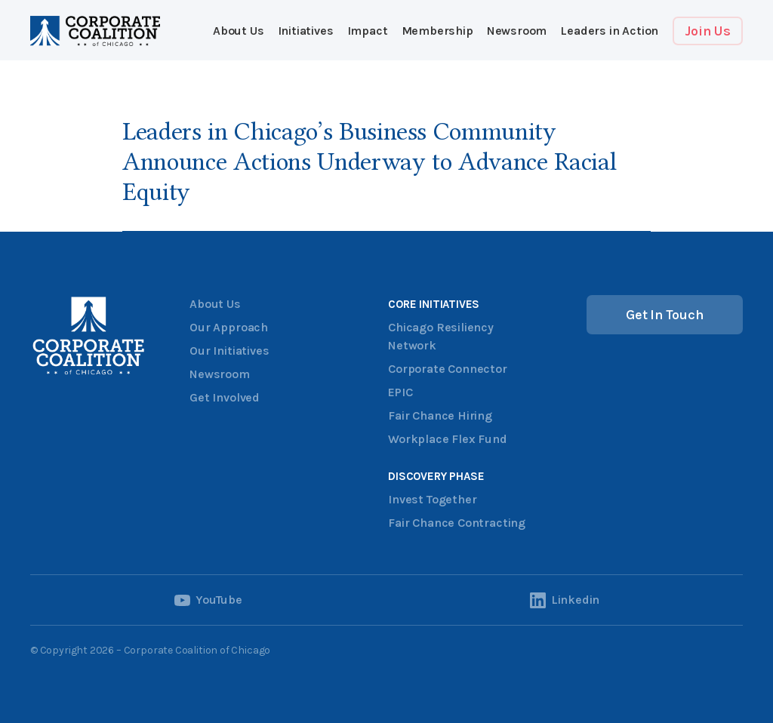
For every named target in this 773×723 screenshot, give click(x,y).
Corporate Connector (447, 369)
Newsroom (517, 30)
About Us (238, 30)
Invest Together (432, 499)
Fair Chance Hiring (440, 415)
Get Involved (224, 397)
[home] (95, 31)
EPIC (400, 392)
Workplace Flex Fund (447, 439)
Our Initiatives (229, 350)
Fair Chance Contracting (456, 522)
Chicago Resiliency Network (441, 336)
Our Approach (228, 327)
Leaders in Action (609, 30)
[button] (306, 31)
